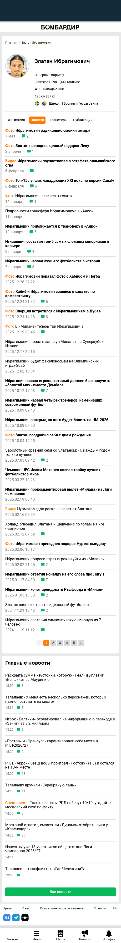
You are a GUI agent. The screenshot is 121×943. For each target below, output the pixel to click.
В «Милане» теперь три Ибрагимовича (44, 326)
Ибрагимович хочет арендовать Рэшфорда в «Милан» (54, 589)
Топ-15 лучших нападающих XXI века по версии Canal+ (59, 180)
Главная (11, 42)
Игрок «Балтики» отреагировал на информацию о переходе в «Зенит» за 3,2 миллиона (60, 721)
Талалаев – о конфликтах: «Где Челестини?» (45, 869)
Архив (7, 908)
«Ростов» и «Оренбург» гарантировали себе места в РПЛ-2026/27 (51, 743)
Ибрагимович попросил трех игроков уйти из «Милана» (55, 559)
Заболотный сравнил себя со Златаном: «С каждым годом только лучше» (57, 452)
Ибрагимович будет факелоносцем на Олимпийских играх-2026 (52, 363)
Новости (37, 120)
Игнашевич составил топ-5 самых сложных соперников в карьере (57, 244)
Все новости (60, 891)
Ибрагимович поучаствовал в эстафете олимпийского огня (60, 163)
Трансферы (58, 120)
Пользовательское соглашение (61, 908)
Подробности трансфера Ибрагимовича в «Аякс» (49, 211)
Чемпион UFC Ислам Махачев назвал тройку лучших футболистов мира (52, 472)
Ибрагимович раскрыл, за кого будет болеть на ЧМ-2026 (56, 420)
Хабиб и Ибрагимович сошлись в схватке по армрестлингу (50, 294)
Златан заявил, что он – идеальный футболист (47, 605)
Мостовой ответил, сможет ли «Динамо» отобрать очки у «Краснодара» (56, 827)
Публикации (82, 120)
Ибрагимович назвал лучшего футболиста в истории (52, 261)
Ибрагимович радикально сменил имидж (48, 130)
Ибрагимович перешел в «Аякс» (38, 196)
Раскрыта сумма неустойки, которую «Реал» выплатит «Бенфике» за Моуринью (54, 677)
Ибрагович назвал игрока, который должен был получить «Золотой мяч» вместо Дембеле (57, 383)
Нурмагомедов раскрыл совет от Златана (48, 509)
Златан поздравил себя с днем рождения (48, 435)
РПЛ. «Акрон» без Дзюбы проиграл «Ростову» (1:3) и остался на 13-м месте (59, 765)
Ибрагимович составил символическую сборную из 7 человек (53, 622)
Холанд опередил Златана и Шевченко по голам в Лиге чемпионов (54, 526)
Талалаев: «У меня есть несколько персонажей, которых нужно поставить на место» (55, 699)
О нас (26, 908)
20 (23, 835)
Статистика (16, 120)
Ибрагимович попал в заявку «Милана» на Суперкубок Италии (54, 344)
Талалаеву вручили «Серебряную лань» (40, 785)
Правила (100, 908)
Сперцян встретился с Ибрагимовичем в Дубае (53, 311)
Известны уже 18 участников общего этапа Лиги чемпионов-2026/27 (48, 849)
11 (23, 791)
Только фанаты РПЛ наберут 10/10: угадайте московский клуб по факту (58, 805)
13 (23, 773)
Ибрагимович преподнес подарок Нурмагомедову (55, 544)
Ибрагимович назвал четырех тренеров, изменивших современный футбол (53, 402)
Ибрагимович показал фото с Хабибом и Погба (52, 276)
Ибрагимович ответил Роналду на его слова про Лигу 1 (55, 574)
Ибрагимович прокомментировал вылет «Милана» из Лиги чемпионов (58, 491)
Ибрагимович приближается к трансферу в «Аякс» (51, 226)
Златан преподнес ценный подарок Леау (47, 146)
